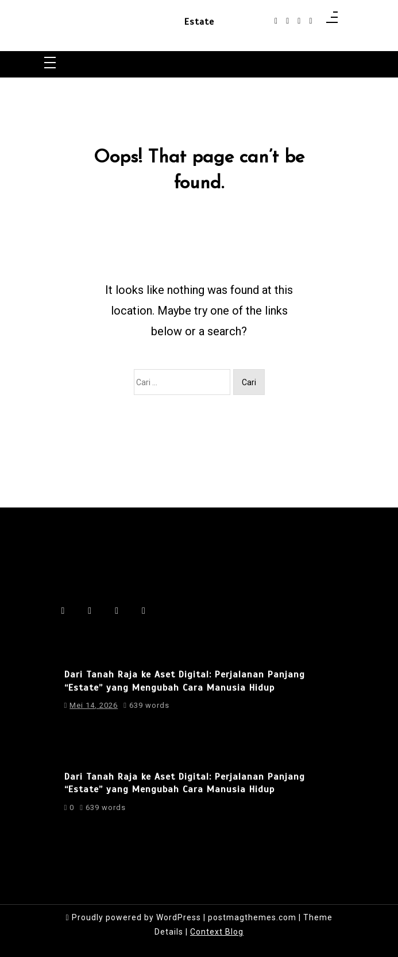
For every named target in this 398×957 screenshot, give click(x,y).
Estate (199, 22)
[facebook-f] (276, 21)
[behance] (310, 21)
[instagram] (287, 21)
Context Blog (217, 931)
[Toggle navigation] (50, 63)
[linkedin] (298, 21)
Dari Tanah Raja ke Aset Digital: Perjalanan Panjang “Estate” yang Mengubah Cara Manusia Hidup (184, 681)
